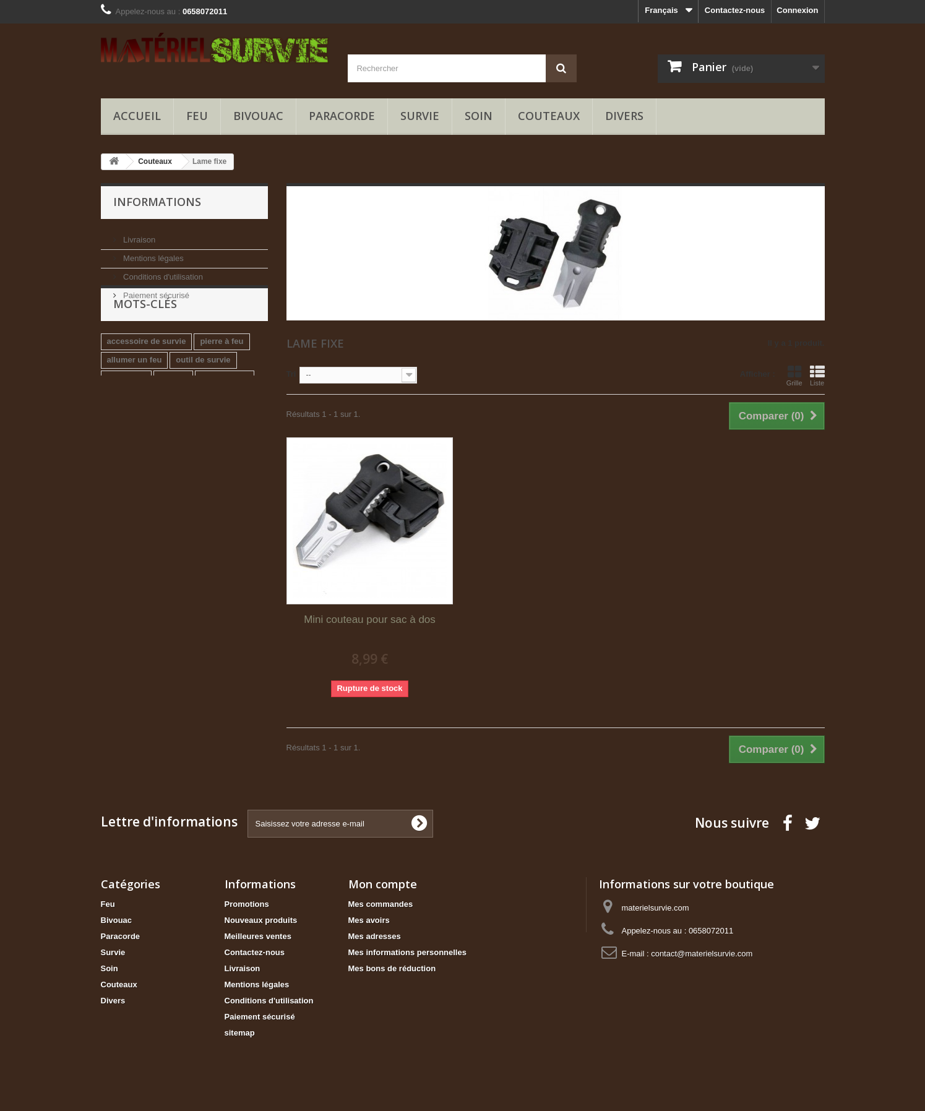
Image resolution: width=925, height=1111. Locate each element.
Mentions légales (152, 253)
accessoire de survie (146, 374)
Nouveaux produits (261, 920)
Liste (817, 375)
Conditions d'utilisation (162, 272)
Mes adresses (374, 936)
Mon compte (382, 884)
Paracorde (342, 115)
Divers (624, 115)
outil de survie (203, 393)
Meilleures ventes (258, 936)
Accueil (137, 115)
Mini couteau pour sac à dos (370, 619)
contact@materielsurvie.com (701, 953)
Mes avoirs (369, 920)
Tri (291, 374)
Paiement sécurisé (155, 290)
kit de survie (224, 411)
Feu (197, 115)
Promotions (247, 904)
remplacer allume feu (214, 430)
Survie (419, 115)
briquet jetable (134, 448)
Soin (479, 115)
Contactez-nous (735, 10)
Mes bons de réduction (392, 968)
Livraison (138, 234)
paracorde (126, 411)
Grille (794, 375)
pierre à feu (221, 374)
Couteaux (549, 115)
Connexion (797, 10)
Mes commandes (380, 904)
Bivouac (258, 115)
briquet (173, 411)
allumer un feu (134, 393)
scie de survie (133, 430)
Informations (157, 201)
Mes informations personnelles (407, 952)
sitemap (240, 1032)
